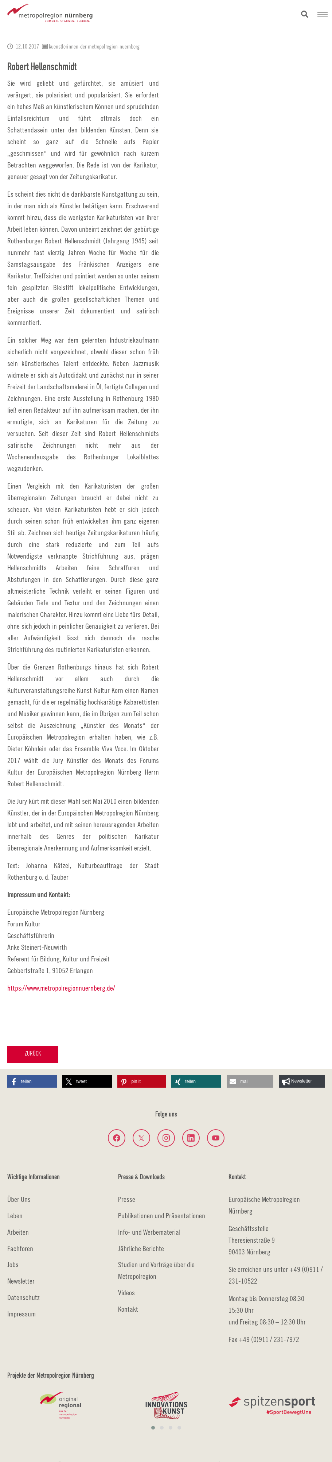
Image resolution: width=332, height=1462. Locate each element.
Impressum (21, 1313)
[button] (32, 1081)
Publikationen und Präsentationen (161, 1215)
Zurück (33, 1054)
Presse (126, 1199)
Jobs (13, 1264)
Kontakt (128, 1309)
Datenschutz (23, 1297)
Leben (15, 1215)
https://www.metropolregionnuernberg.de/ (61, 988)
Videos (126, 1292)
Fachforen (20, 1248)
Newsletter (21, 1281)
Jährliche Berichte (141, 1248)
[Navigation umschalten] (323, 14)
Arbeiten (18, 1232)
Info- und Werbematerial (149, 1232)
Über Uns (19, 1199)
